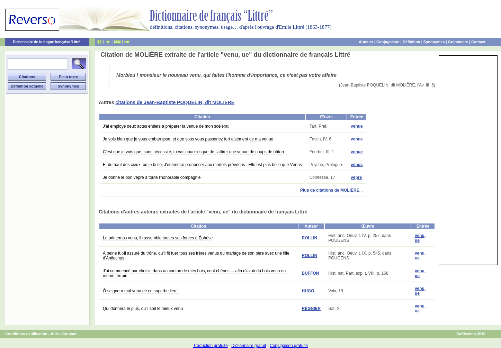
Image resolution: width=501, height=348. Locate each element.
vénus (357, 164)
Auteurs (366, 42)
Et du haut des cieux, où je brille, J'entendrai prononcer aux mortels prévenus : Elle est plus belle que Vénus (202, 164)
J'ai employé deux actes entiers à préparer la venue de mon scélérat (166, 126)
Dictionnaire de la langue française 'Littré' (47, 42)
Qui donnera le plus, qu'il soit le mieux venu (143, 308)
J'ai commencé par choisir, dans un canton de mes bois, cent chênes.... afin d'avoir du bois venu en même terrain (194, 273)
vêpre (356, 177)
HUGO (308, 291)
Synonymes (434, 42)
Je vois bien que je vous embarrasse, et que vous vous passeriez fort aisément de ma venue (188, 139)
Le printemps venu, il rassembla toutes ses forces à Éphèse (158, 238)
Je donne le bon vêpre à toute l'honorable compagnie (152, 177)
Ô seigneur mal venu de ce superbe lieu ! (141, 291)
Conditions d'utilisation (26, 334)
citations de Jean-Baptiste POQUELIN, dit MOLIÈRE (174, 102)
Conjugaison (388, 42)
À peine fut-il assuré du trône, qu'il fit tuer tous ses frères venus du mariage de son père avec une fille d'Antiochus (196, 255)
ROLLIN (309, 238)
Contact (478, 42)
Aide (55, 334)
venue (357, 126)
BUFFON (310, 273)
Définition (411, 42)
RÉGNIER (311, 308)
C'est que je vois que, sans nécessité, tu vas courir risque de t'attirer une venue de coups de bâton (193, 151)
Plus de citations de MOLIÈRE (329, 190)
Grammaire (458, 42)
